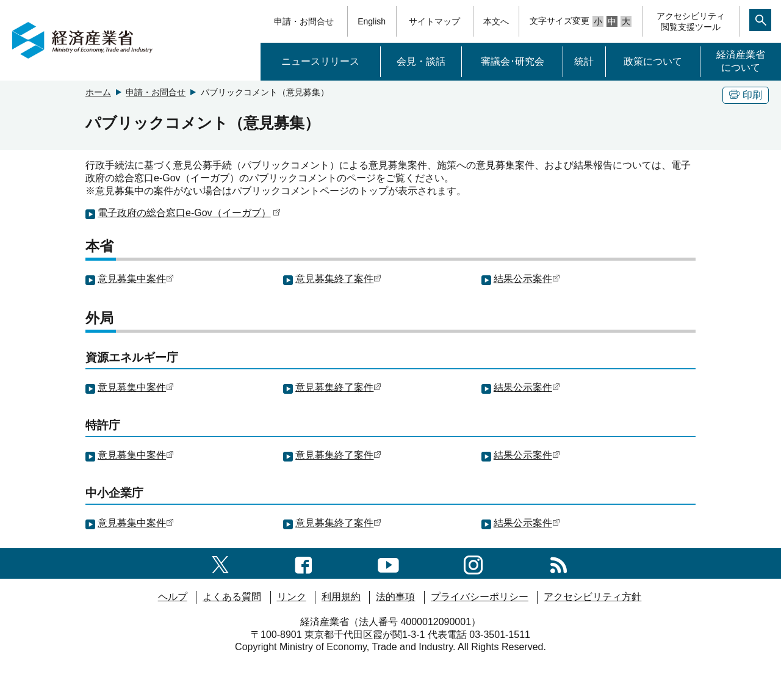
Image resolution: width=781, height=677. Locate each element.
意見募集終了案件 (338, 278)
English (372, 21)
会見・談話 (421, 61)
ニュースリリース (320, 61)
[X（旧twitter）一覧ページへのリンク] (220, 563)
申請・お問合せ (304, 21)
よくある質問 (232, 597)
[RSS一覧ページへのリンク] (558, 563)
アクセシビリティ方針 (592, 597)
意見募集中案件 (136, 278)
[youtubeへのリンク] (388, 563)
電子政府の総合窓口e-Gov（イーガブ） (189, 213)
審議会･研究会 (512, 61)
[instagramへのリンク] (473, 563)
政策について (653, 61)
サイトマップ (434, 21)
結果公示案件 (527, 278)
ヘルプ (172, 597)
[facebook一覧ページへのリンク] (303, 563)
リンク (291, 597)
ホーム (98, 92)
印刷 (745, 95)
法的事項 (395, 597)
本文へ (496, 21)
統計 (584, 61)
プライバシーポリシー (479, 597)
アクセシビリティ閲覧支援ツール (691, 21)
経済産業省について (740, 61)
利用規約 (341, 597)
